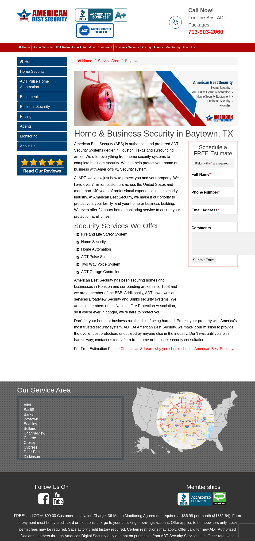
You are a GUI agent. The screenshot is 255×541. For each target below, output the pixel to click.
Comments (201, 228)
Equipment (104, 47)
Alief (27, 405)
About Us (188, 47)
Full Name (201, 174)
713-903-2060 (205, 32)
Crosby (30, 443)
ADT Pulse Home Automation (75, 47)
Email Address (205, 210)
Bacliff (29, 410)
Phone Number (206, 192)
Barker (29, 414)
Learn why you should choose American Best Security (188, 349)
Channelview (34, 433)
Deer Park (32, 452)
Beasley (30, 424)
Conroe (30, 438)
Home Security (43, 47)
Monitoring (173, 47)
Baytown (31, 419)
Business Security (127, 47)
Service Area (108, 61)
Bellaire (30, 429)
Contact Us (130, 349)
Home (24, 47)
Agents (158, 47)
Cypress (31, 447)
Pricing (146, 47)
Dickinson (32, 457)
